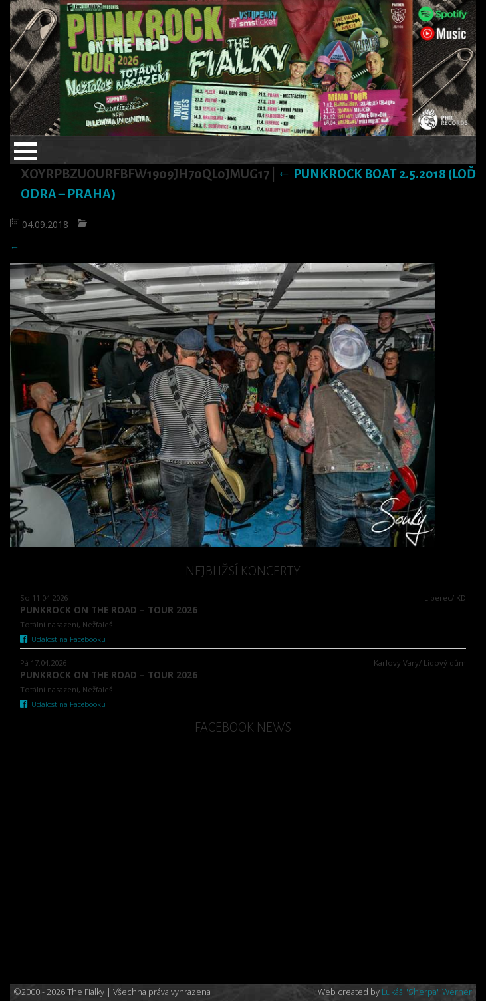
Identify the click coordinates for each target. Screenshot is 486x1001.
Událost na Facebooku (63, 639)
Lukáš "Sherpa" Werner (427, 992)
